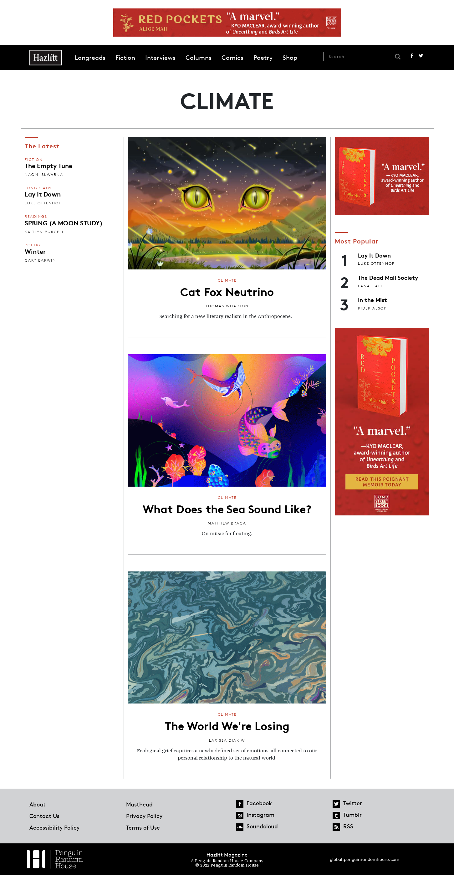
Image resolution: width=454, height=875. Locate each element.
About (37, 804)
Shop (290, 57)
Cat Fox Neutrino (227, 291)
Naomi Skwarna (44, 174)
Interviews (160, 57)
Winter (35, 251)
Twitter (421, 55)
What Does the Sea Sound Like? (227, 508)
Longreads (90, 57)
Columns (199, 57)
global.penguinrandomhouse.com (364, 859)
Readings (36, 216)
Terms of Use (143, 827)
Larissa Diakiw (227, 740)
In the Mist (372, 299)
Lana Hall (370, 286)
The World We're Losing (227, 725)
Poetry (263, 57)
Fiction (125, 57)
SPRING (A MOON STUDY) (64, 222)
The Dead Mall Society (388, 277)
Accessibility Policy (54, 827)
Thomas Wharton (227, 306)
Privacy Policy (144, 815)
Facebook (412, 55)
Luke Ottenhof (43, 203)
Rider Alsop (372, 308)
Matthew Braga (227, 523)
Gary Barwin (40, 260)
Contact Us (44, 815)
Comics (232, 57)
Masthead (139, 804)
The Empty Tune (48, 165)
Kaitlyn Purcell (44, 231)
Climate (227, 280)
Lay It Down (43, 193)
